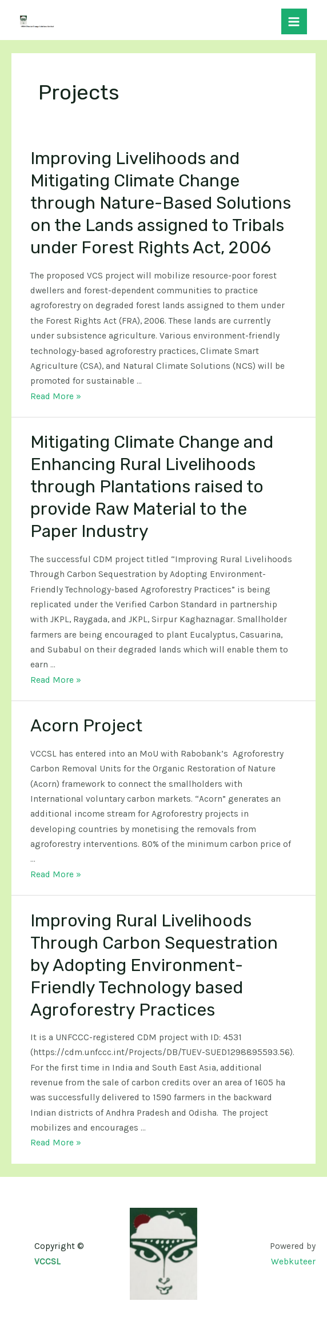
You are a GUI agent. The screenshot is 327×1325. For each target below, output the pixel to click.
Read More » (55, 396)
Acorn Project (86, 725)
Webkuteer (293, 1261)
